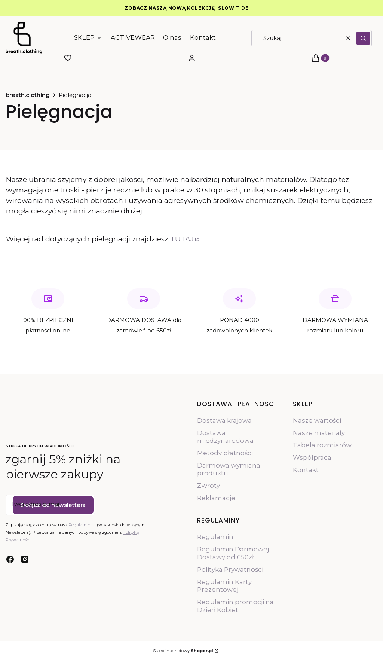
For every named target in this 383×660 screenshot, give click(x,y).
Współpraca (312, 457)
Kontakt (306, 470)
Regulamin (79, 524)
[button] (363, 38)
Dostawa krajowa (224, 420)
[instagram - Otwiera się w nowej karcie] (24, 559)
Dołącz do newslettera (53, 504)
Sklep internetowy (183, 650)
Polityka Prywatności (230, 569)
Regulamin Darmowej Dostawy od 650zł (233, 553)
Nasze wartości (317, 420)
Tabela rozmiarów (322, 445)
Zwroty (208, 485)
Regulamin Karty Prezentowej (224, 585)
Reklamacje (216, 498)
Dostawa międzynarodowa (225, 436)
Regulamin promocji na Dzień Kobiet (235, 606)
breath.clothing (28, 94)
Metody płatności (225, 453)
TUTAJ (182, 239)
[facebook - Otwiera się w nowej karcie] (10, 559)
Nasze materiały (319, 433)
